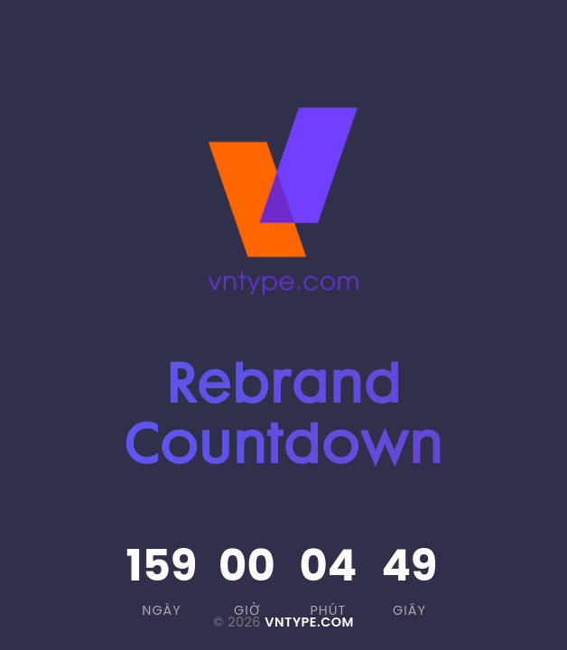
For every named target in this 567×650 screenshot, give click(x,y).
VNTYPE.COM (309, 622)
